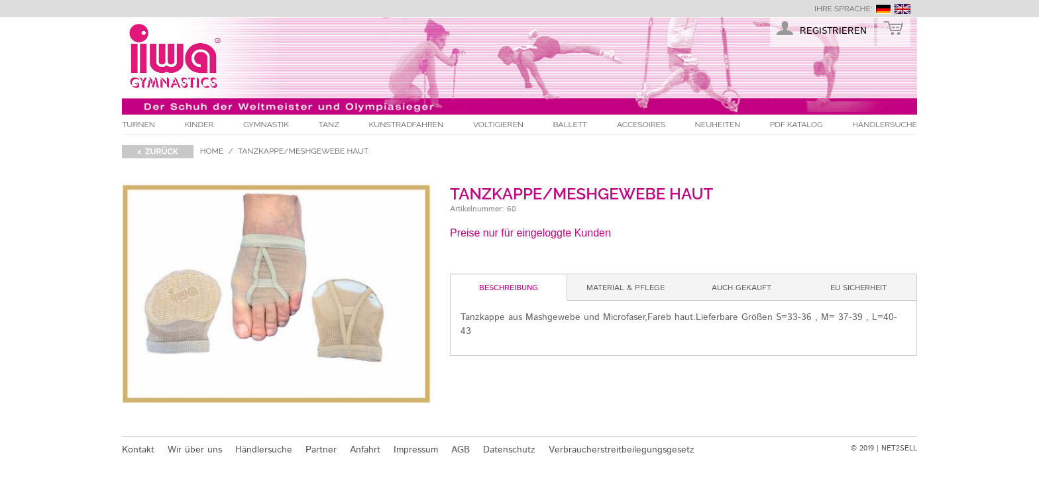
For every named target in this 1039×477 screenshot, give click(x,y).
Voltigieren (498, 124)
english (902, 9)
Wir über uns (195, 449)
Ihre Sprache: (843, 8)
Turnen (138, 124)
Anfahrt (365, 449)
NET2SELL (899, 448)
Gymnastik (266, 124)
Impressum (416, 449)
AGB (460, 449)
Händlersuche (884, 124)
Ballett (570, 124)
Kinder (199, 124)
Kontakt (138, 449)
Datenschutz (509, 449)
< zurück (157, 151)
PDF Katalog (796, 124)
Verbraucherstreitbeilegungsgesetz (621, 449)
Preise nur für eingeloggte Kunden (530, 232)
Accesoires (641, 124)
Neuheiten (718, 124)
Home (212, 151)
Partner (321, 449)
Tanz (329, 124)
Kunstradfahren (406, 124)
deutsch (883, 9)
